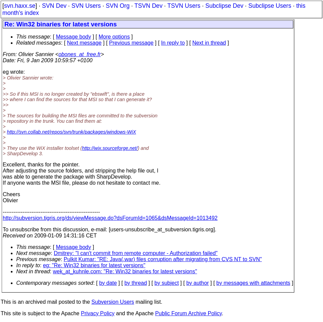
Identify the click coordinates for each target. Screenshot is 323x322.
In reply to (173, 43)
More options (114, 37)
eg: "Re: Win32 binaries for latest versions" (94, 265)
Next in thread (209, 43)
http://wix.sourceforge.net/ (110, 148)
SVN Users (86, 5)
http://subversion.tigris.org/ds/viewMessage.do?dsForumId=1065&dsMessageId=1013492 (110, 218)
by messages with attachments (253, 283)
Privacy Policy (98, 313)
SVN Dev (54, 5)
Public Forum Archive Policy (188, 313)
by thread (135, 283)
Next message (84, 43)
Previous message (131, 43)
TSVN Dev (148, 5)
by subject (166, 283)
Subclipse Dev (224, 5)
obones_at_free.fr (79, 54)
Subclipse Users (269, 5)
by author (197, 283)
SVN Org (117, 5)
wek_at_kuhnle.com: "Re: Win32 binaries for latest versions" (125, 271)
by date (108, 283)
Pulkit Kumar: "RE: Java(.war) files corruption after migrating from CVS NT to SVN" (163, 259)
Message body (73, 37)
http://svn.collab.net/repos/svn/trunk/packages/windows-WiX (71, 132)
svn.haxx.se (19, 5)
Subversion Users (113, 302)
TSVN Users (183, 5)
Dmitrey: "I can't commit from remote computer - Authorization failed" (136, 253)
